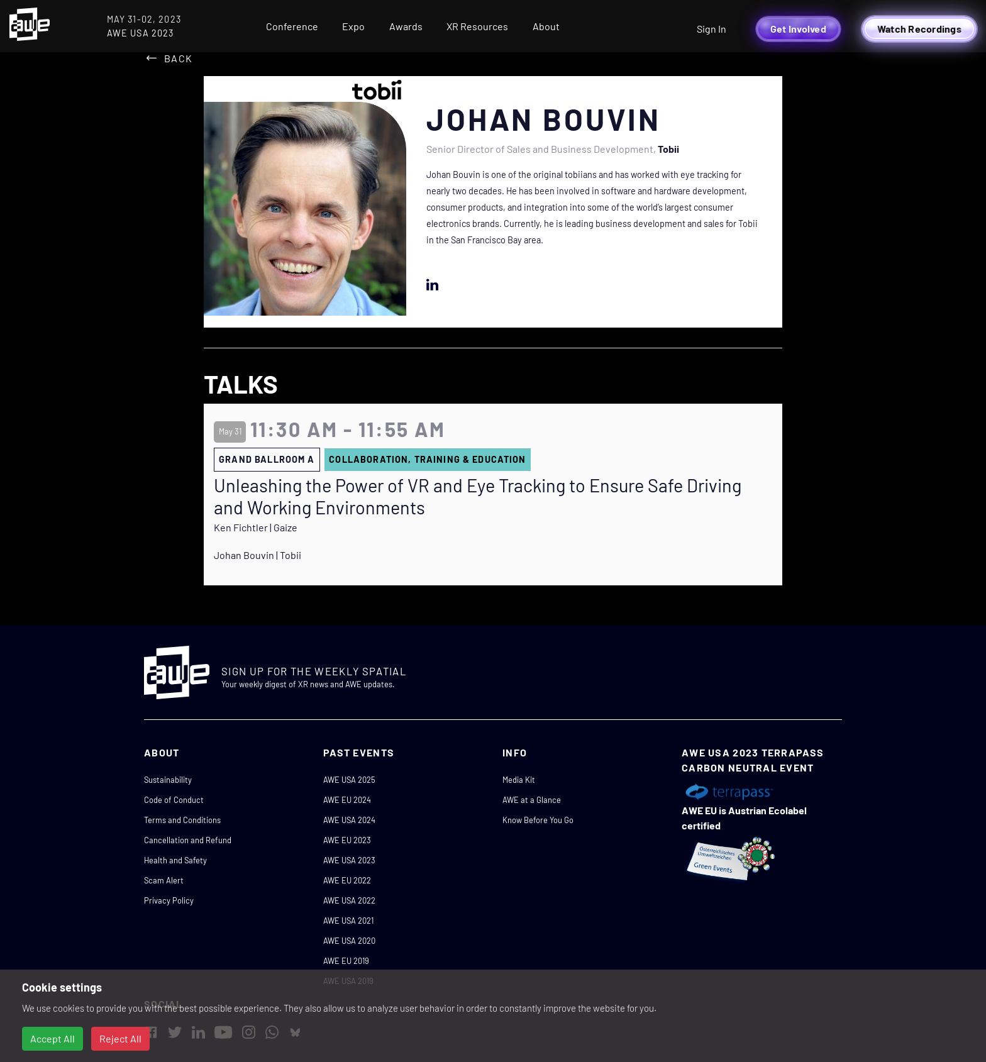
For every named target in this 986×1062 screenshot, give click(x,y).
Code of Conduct (174, 800)
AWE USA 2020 (349, 941)
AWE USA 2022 (349, 900)
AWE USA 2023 (349, 860)
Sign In (711, 29)
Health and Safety (175, 860)
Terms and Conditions (182, 820)
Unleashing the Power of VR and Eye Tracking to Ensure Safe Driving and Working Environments (477, 496)
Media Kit (518, 780)
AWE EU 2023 (347, 840)
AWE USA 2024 (349, 820)
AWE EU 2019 (346, 961)
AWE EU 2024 (347, 800)
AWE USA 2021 (348, 920)
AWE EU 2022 (347, 880)
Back (178, 58)
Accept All (52, 1038)
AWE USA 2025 (349, 780)
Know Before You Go (537, 820)
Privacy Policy (169, 900)
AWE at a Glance (531, 800)
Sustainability (168, 780)
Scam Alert (164, 880)
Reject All (120, 1038)
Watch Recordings (919, 29)
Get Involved (798, 29)
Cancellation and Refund (187, 840)
